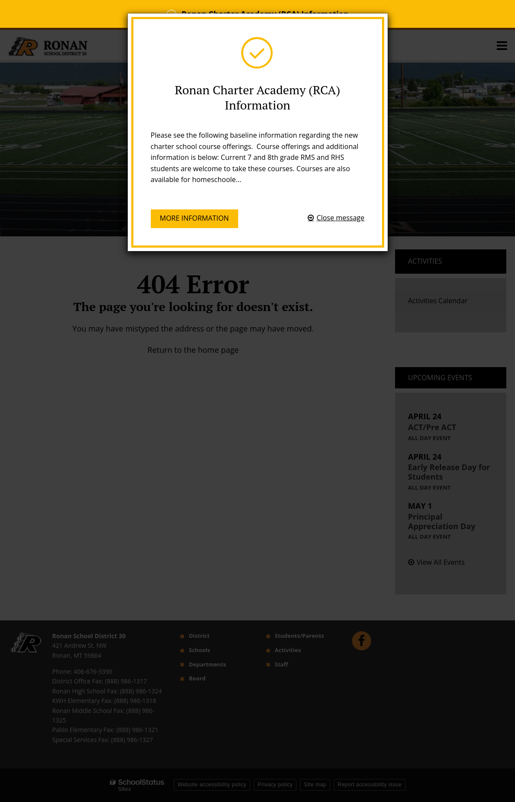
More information (194, 218)
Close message (340, 217)
